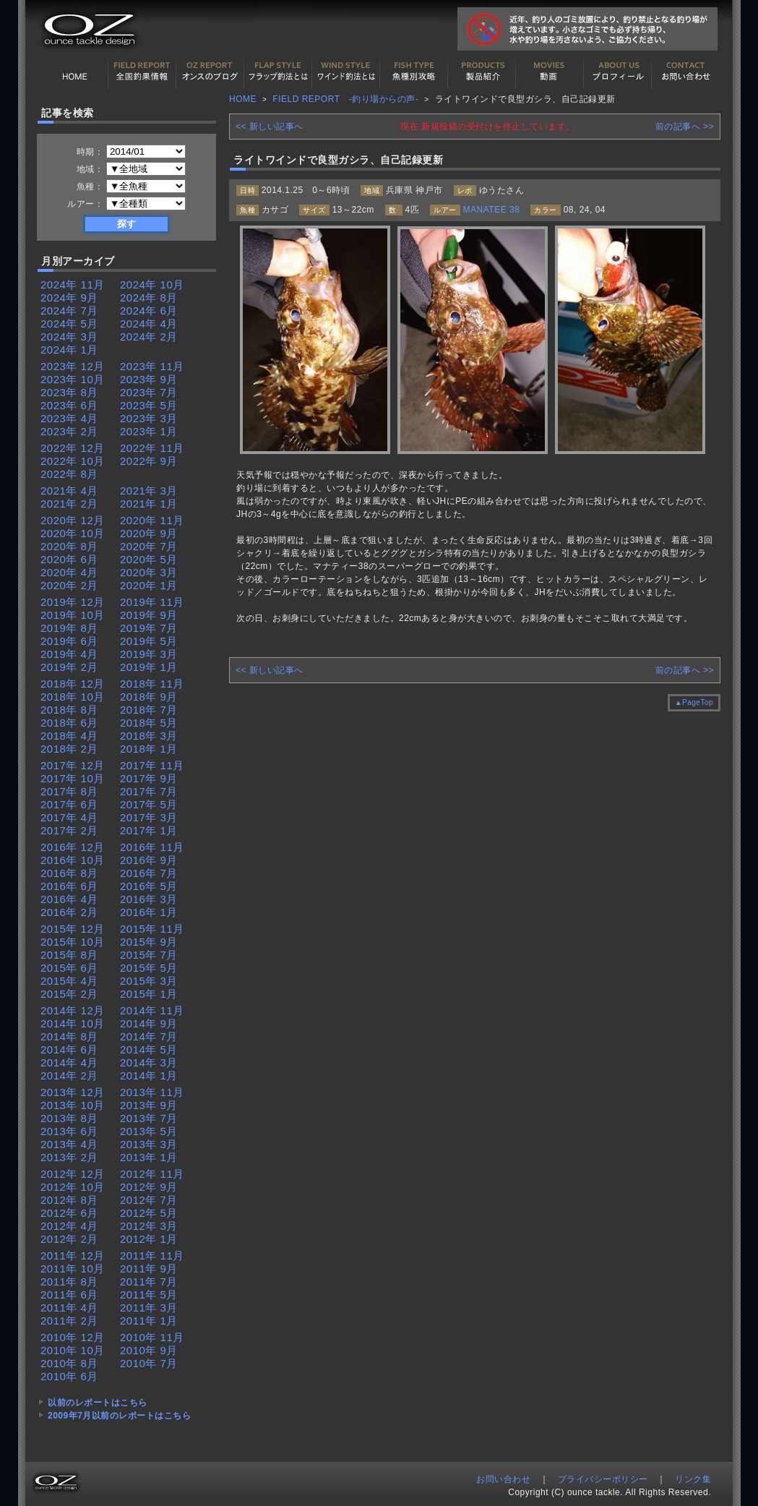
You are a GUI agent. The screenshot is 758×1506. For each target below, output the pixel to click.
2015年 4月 (69, 981)
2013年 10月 (72, 1105)
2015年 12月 (72, 929)
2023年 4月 (69, 418)
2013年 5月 (149, 1131)
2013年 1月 (149, 1157)
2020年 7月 (149, 546)
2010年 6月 (69, 1376)
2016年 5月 (149, 886)
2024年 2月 (149, 336)
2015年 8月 (69, 955)
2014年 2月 (69, 1075)
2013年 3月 (149, 1144)
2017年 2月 (69, 830)
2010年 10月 (72, 1350)
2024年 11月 (72, 284)
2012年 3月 (149, 1226)
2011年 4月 (69, 1307)
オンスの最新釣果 (210, 71)
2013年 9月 (149, 1105)
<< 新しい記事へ (269, 126)
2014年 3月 (149, 1062)
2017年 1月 (149, 830)
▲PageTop (694, 702)
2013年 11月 (152, 1092)
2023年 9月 (149, 379)
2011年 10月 (72, 1268)
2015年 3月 (149, 981)
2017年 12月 (72, 765)
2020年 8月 (69, 546)
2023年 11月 (152, 366)
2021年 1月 (149, 503)
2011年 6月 (69, 1294)
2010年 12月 (72, 1337)
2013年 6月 (69, 1131)
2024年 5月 (69, 323)
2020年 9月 (149, 533)
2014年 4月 (69, 1062)
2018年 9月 (149, 696)
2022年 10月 (72, 461)
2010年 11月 (152, 1337)
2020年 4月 (69, 572)
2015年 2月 (69, 994)
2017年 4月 (69, 817)
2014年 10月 (72, 1023)
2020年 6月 (69, 559)
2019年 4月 (69, 654)
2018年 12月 (72, 683)
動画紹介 (550, 71)
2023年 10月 (72, 379)
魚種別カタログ (414, 71)
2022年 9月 (149, 461)
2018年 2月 (69, 749)
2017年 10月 (72, 778)
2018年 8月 (69, 709)
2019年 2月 (69, 667)
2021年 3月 (149, 490)
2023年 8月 (69, 392)
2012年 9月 (149, 1187)
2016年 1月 (149, 912)
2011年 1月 (149, 1320)
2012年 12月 (72, 1174)
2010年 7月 (149, 1363)
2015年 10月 (72, 942)
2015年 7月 (149, 955)
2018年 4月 (69, 736)
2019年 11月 (152, 602)
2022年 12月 (72, 448)
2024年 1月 (69, 349)
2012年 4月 (69, 1226)
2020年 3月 (149, 572)
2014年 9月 (149, 1023)
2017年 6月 (69, 804)
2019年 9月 (149, 615)
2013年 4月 (69, 1144)
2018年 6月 (69, 722)
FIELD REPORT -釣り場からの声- (345, 99)
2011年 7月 (149, 1281)
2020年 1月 (149, 585)
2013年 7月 (149, 1118)
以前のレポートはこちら (97, 1403)
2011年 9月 (149, 1268)
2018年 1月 (149, 749)
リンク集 (693, 1479)
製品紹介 (482, 71)
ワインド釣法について (346, 71)
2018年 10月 (72, 696)
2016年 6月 (69, 886)
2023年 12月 (72, 366)
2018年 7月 (149, 709)
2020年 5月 (149, 559)
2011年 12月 (72, 1255)
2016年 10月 (72, 860)
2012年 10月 (72, 1187)
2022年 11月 (152, 448)
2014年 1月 (149, 1075)
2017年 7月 (149, 791)
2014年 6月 (69, 1049)
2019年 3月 (149, 654)
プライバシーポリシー (603, 1479)
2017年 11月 (152, 765)
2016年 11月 (152, 847)
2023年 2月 (69, 431)
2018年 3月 (149, 736)
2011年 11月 (152, 1255)
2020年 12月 (72, 520)
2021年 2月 (69, 503)
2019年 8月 (69, 628)
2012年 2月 (69, 1239)
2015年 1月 (149, 994)
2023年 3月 (149, 418)
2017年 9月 (149, 778)
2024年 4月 (149, 323)
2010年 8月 (69, 1363)
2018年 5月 (149, 722)
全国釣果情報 (142, 71)
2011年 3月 (149, 1307)
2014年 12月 (72, 1010)
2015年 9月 (149, 942)
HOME (74, 71)
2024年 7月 (69, 310)
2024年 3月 (69, 336)
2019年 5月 (149, 641)
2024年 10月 (152, 284)
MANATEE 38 (491, 210)
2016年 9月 (149, 860)
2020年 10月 (72, 533)
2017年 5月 (149, 804)
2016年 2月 (69, 912)
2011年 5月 (149, 1294)
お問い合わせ (686, 71)
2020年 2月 (69, 585)
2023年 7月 (149, 392)
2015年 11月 (152, 929)
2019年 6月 (69, 641)
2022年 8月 (69, 474)
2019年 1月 (149, 667)
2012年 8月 (69, 1200)
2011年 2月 (69, 1320)
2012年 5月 (149, 1213)
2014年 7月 (149, 1036)
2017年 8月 (69, 791)
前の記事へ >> (684, 126)
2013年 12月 (72, 1092)
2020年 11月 (152, 520)
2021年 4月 (69, 490)
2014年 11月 (152, 1010)
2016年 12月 (72, 847)
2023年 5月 (149, 405)
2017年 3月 (149, 817)
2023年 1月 (149, 431)
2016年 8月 (69, 873)
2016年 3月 (149, 899)
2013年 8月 (69, 1118)
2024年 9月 (69, 297)
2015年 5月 (149, 968)
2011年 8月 (69, 1281)
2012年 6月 (69, 1213)
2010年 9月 (149, 1350)
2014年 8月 (69, 1036)
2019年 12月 (72, 602)
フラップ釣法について (278, 71)
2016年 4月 (69, 899)
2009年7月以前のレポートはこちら (119, 1416)
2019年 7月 (149, 628)
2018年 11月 (152, 683)
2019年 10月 (72, 615)
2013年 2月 (69, 1157)
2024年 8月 (149, 297)
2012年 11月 (152, 1174)
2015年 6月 (69, 968)
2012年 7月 (149, 1200)
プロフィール (618, 71)
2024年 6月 (149, 310)
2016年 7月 (149, 873)
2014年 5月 (149, 1049)
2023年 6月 (69, 405)
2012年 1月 (149, 1239)
